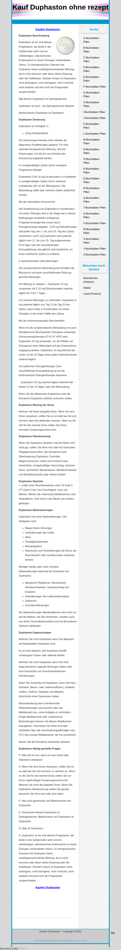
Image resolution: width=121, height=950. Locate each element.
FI (58, 941)
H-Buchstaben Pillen (91, 104)
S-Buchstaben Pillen (91, 200)
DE (35, 941)
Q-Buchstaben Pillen (91, 180)
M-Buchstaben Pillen (91, 141)
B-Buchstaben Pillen (91, 50)
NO (69, 941)
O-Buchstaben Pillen (91, 161)
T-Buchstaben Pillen (94, 207)
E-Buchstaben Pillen (91, 79)
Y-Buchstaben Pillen (94, 248)
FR (63, 941)
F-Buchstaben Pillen (94, 86)
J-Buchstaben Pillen (94, 118)
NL (74, 941)
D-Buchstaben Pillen (91, 69)
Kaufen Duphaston (48, 29)
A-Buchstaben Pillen (91, 40)
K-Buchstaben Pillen (91, 126)
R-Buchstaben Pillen (91, 190)
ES (47, 941)
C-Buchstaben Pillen (91, 59)
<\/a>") (22, 948)
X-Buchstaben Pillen (91, 241)
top (113, 933)
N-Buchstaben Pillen (91, 151)
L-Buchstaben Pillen (94, 133)
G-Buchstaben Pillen (91, 94)
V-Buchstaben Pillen (94, 223)
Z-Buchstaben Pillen (94, 254)
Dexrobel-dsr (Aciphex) (90, 280)
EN (53, 941)
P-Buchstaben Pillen (91, 170)
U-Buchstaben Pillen (91, 215)
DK (41, 941)
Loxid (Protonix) (92, 293)
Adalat (86, 287)
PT (80, 941)
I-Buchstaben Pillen (94, 112)
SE (85, 941)
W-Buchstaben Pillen (91, 231)
